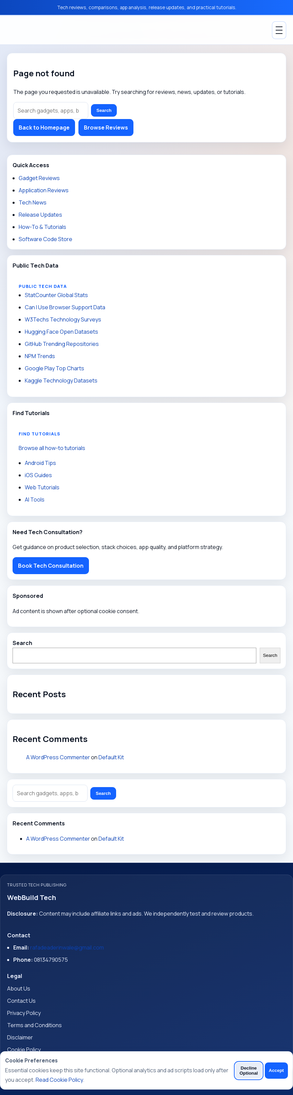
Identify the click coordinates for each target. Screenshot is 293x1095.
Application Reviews (44, 190)
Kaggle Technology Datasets (61, 380)
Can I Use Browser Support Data (65, 307)
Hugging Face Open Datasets (61, 331)
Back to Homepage (44, 127)
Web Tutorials (42, 487)
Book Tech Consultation (51, 565)
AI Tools (34, 499)
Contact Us (21, 1000)
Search (103, 110)
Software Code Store (45, 239)
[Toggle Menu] (279, 30)
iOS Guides (38, 475)
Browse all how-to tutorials (52, 448)
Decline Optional (248, 1070)
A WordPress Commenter (58, 757)
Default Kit (111, 757)
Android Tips (40, 463)
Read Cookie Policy (59, 1079)
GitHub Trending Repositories (62, 344)
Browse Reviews (106, 127)
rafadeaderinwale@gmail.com (67, 947)
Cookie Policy (24, 1049)
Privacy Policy (24, 1013)
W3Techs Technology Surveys (63, 319)
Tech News (33, 202)
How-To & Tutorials (42, 227)
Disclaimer (20, 1037)
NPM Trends (40, 356)
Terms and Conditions (34, 1025)
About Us (18, 988)
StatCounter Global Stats (56, 295)
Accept (276, 1070)
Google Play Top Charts (54, 368)
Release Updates (40, 214)
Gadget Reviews (39, 178)
